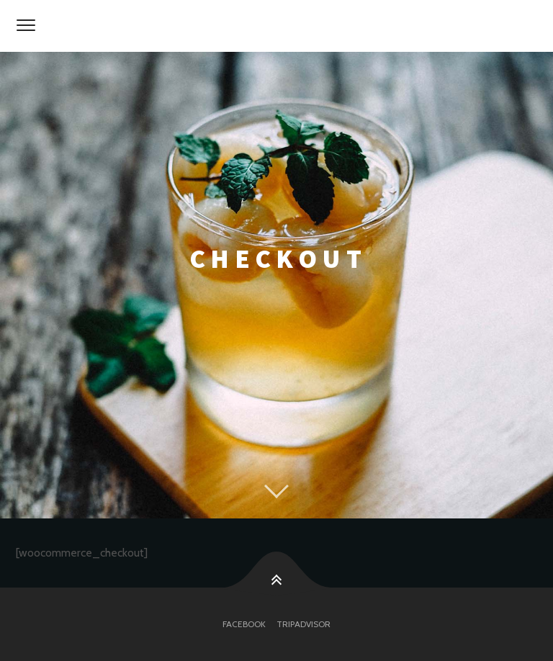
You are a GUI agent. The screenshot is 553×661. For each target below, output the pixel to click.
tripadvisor (303, 624)
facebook (244, 624)
